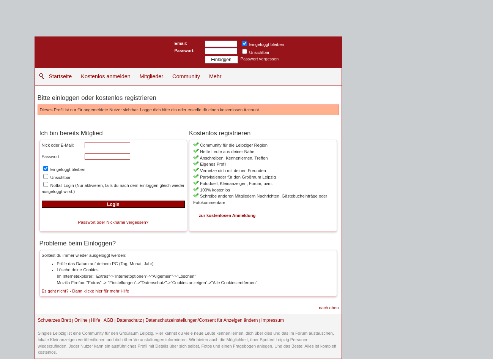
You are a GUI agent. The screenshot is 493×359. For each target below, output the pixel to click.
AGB (108, 320)
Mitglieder (151, 76)
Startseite (60, 76)
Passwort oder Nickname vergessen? (113, 222)
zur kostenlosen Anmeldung (227, 215)
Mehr (215, 76)
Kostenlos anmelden (105, 76)
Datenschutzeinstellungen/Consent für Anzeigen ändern (201, 320)
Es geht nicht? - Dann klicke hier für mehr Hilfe (85, 291)
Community (186, 76)
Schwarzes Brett (54, 320)
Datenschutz (129, 320)
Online (81, 320)
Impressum (272, 320)
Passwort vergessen (260, 59)
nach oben (329, 307)
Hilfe (95, 320)
